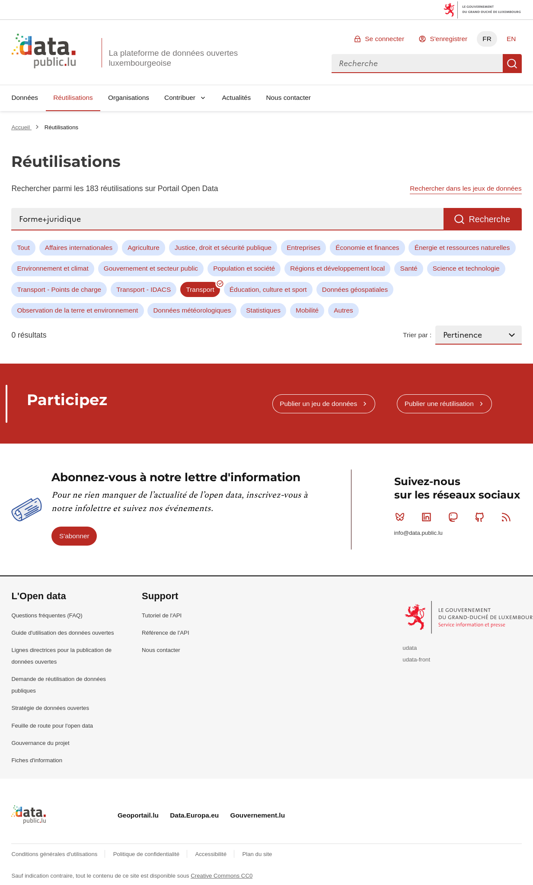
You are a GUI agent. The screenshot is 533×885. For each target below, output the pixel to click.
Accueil (21, 127)
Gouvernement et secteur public (151, 268)
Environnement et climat (53, 268)
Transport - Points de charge (59, 289)
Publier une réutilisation (439, 403)
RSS (508, 517)
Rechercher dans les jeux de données (465, 188)
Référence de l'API (165, 632)
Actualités (236, 97)
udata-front (416, 659)
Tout (23, 247)
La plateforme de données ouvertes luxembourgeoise (173, 57)
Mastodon (455, 517)
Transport (200, 289)
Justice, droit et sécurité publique (223, 247)
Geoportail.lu (138, 815)
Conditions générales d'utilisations (55, 854)
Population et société (244, 268)
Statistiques (263, 310)
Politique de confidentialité (147, 854)
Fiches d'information (36, 760)
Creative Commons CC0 (221, 875)
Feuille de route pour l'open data (52, 725)
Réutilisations (73, 97)
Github (481, 517)
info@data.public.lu (418, 533)
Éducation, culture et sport (268, 289)
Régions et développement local (337, 268)
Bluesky (401, 517)
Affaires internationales (78, 247)
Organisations (128, 97)
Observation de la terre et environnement (77, 310)
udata (409, 648)
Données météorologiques (192, 310)
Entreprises (303, 247)
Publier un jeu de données (318, 403)
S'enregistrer (448, 38)
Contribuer (179, 97)
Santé (408, 268)
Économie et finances (367, 247)
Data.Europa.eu (194, 815)
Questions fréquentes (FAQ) (46, 615)
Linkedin (428, 517)
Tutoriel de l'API (162, 615)
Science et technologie (466, 268)
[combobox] (417, 63)
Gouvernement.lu (257, 815)
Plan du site (257, 854)
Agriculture (144, 247)
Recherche (512, 63)
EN (511, 38)
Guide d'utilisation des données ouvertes (62, 632)
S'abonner (74, 536)
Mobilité (307, 310)
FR (487, 38)
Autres (343, 310)
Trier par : (417, 335)
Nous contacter (288, 97)
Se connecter (384, 38)
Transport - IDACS (143, 289)
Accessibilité (211, 854)
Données (24, 97)
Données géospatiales (355, 289)
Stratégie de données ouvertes (50, 708)
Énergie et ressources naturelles (462, 247)
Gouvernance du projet (40, 743)
